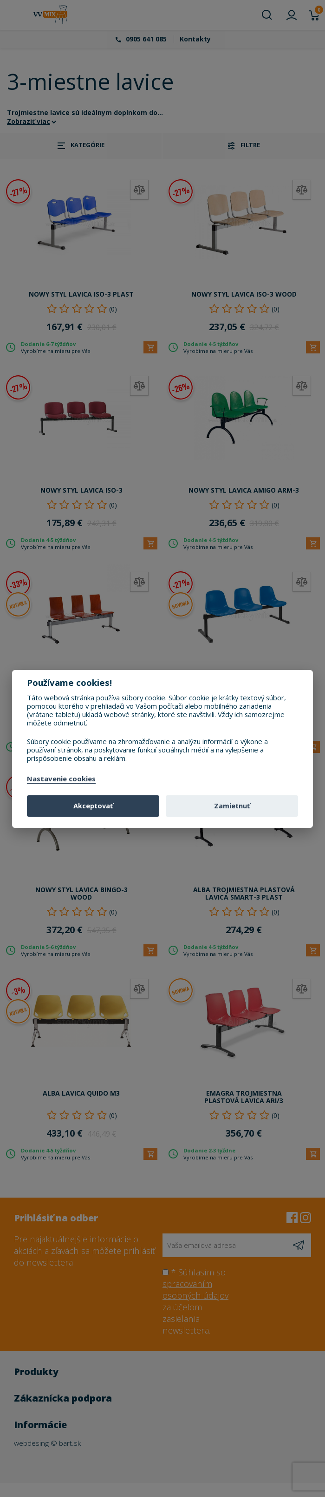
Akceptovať (93, 805)
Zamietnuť (232, 805)
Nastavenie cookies (61, 779)
